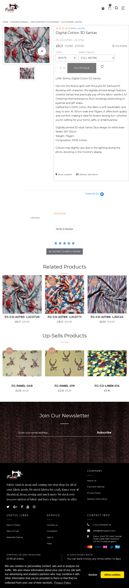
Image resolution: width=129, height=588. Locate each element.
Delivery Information (97, 499)
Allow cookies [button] (112, 574)
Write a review (78, 28)
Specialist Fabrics (15, 537)
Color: (59, 52)
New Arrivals (13, 531)
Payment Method (95, 486)
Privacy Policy (94, 493)
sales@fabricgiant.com (104, 530)
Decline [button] (93, 574)
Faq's (49, 543)
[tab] (64, 229)
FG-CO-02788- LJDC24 (107, 317)
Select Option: (86, 52)
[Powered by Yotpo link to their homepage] (95, 194)
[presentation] (44, 444)
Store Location (64, 174)
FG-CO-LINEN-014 (107, 385)
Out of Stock (82, 68)
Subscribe (104, 432)
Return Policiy (13, 525)
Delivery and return (87, 174)
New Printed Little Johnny (45, 22)
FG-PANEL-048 (22, 385)
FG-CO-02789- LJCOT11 (64, 317)
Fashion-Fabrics (19, 22)
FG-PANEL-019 (65, 385)
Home (5, 22)
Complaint (52, 531)
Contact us (52, 525)
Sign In (50, 537)
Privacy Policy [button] (62, 582)
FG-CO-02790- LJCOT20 (22, 317)
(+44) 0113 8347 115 (102, 525)
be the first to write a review (64, 251)
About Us (91, 480)
